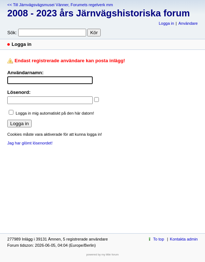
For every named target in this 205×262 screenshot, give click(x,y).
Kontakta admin (184, 239)
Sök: (12, 32)
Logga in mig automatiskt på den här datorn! (55, 113)
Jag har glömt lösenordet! (29, 143)
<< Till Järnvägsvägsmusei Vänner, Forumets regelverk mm (60, 5)
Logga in (166, 23)
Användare (188, 23)
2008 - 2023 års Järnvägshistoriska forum (98, 13)
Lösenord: (19, 92)
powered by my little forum (103, 254)
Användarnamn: (25, 72)
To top (158, 239)
